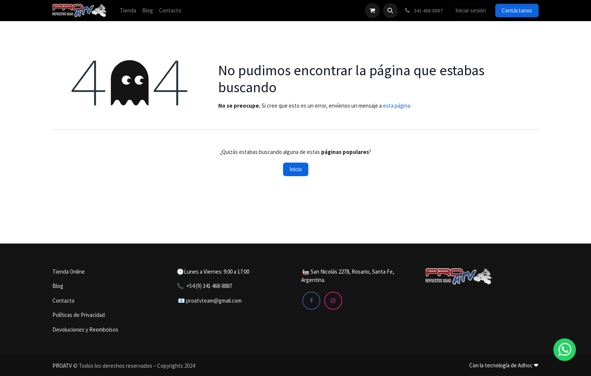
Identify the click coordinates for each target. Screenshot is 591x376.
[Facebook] (311, 301)
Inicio (295, 169)
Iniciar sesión (470, 10)
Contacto (63, 300)
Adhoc (526, 365)
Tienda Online (68, 271)
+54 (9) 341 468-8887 (209, 285)
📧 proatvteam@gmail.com (210, 300)
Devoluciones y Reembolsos (85, 329)
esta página (396, 105)
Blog (57, 285)
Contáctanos (517, 10)
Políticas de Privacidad (78, 314)
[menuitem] (128, 10)
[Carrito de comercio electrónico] (372, 10)
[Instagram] (333, 301)
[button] (390, 10)
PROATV (62, 365)
